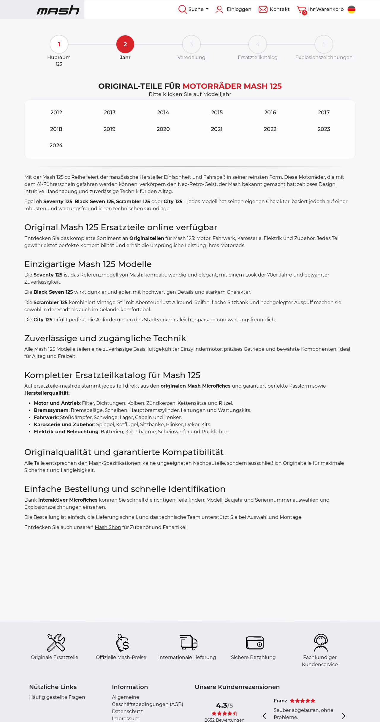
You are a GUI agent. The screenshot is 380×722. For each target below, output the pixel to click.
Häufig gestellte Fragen (57, 697)
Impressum (126, 718)
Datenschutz (127, 711)
